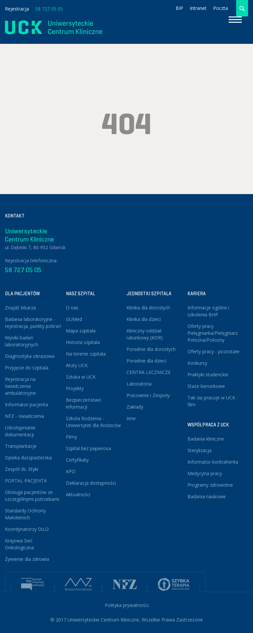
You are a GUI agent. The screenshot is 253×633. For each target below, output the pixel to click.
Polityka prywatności (127, 605)
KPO (70, 471)
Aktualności (78, 494)
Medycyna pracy (204, 473)
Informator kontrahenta (212, 462)
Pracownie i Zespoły (148, 395)
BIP (179, 8)
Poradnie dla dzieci (146, 361)
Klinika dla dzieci (143, 319)
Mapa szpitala (81, 331)
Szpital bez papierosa (88, 448)
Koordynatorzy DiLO (27, 529)
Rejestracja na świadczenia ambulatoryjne (20, 386)
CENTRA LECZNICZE (148, 372)
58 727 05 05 (49, 9)
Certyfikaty (77, 460)
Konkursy (197, 363)
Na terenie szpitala (86, 354)
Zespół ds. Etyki (21, 469)
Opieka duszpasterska (28, 457)
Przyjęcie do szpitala (26, 367)
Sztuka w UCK (81, 377)
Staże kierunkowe (206, 386)
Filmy (71, 437)
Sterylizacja (199, 450)
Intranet (198, 8)
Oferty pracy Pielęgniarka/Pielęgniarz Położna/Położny (212, 333)
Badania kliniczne (205, 439)
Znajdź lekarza (20, 307)
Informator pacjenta (26, 404)
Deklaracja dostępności (91, 483)
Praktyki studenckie (207, 374)
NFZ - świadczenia (24, 416)
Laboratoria (139, 384)
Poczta (220, 8)
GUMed (74, 319)
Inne (131, 418)
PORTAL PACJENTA (26, 480)
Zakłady (134, 407)
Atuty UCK (77, 365)
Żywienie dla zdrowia (27, 559)
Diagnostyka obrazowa (29, 356)
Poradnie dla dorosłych (151, 349)
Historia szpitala (83, 342)
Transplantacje (21, 446)
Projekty (75, 388)
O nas (72, 307)
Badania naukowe (206, 496)
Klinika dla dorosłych (148, 307)
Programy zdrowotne (210, 485)
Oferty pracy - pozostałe (213, 351)
